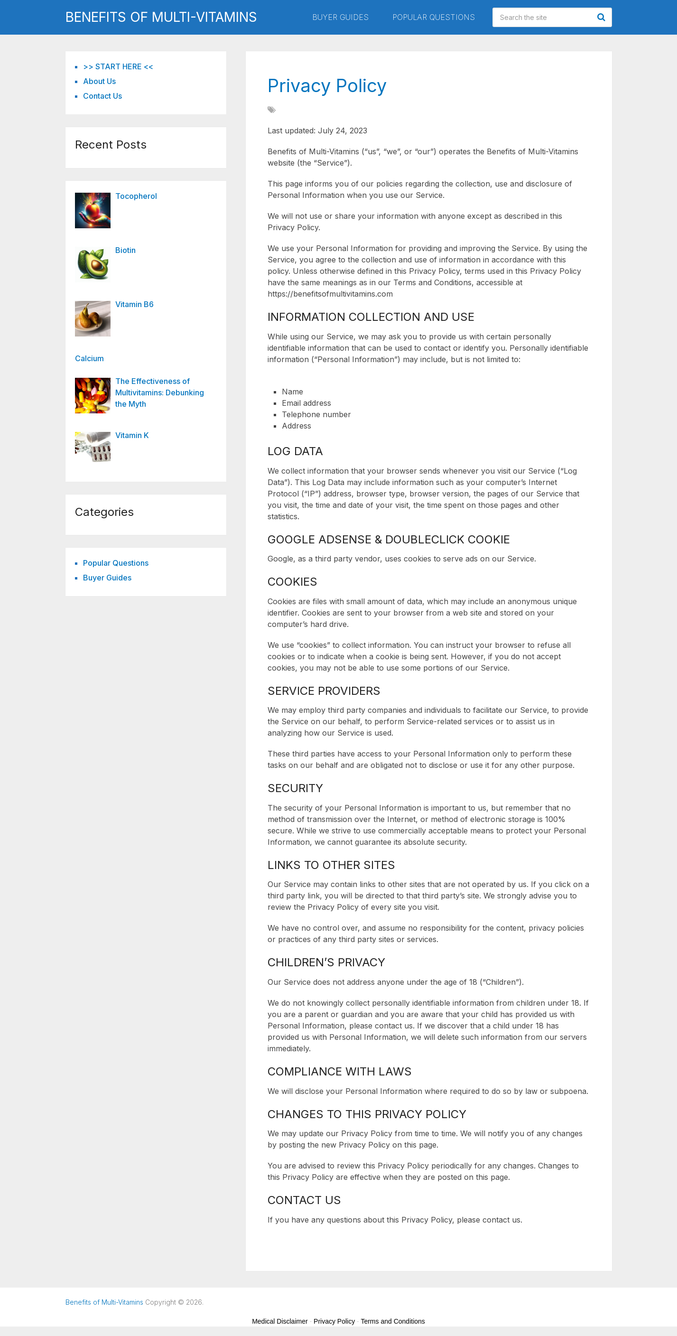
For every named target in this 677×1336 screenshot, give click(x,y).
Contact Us (102, 96)
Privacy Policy (334, 1321)
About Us (99, 81)
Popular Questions (433, 17)
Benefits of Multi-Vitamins (161, 17)
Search (602, 17)
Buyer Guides (340, 17)
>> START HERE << (118, 66)
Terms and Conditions (393, 1321)
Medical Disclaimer (279, 1321)
